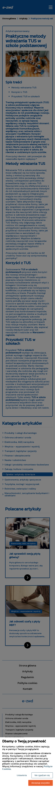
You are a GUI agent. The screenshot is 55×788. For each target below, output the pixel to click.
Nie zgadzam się (42, 775)
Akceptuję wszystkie (40, 783)
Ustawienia (22, 775)
